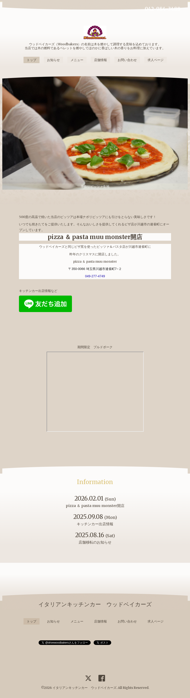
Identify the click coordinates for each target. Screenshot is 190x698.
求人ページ (156, 60)
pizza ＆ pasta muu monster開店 (95, 237)
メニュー (77, 60)
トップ (31, 60)
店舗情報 (100, 60)
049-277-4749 (95, 276)
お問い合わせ (127, 60)
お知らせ (53, 60)
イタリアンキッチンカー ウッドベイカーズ (84, 688)
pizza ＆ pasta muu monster (95, 261)
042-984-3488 (162, 9)
